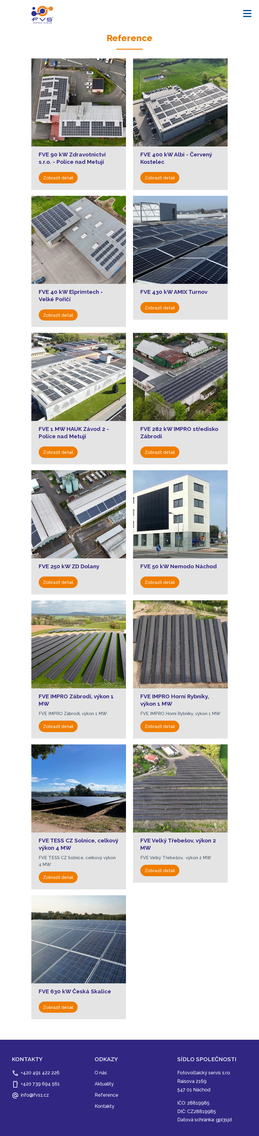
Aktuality (104, 1084)
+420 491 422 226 (40, 1073)
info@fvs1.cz (35, 1095)
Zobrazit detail (58, 178)
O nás (101, 1073)
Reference (106, 1095)
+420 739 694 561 (40, 1084)
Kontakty (104, 1106)
